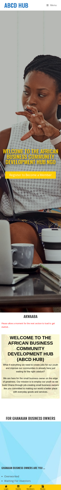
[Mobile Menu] (52, 5)
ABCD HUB (16, 5)
